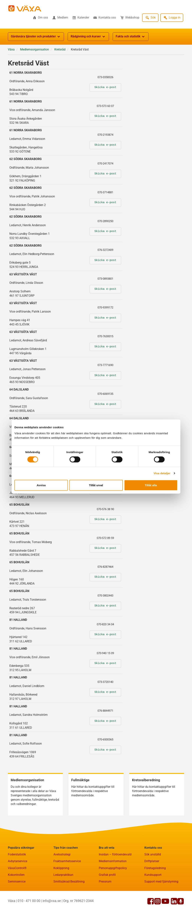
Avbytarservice (17, 861)
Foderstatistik (17, 854)
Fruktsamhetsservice (67, 861)
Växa (11, 49)
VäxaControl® (17, 868)
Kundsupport (152, 875)
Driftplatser (151, 861)
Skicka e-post (105, 87)
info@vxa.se (52, 901)
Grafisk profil (107, 875)
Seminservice (17, 881)
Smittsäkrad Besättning (69, 881)
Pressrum (105, 881)
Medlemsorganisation (34, 49)
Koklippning (61, 868)
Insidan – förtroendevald (115, 854)
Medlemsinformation (113, 861)
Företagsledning (155, 868)
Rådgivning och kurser (88, 36)
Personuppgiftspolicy (113, 868)
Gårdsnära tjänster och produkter (36, 36)
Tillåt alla (151, 485)
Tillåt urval (96, 485)
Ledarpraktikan (63, 875)
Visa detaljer (162, 473)
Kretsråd (59, 49)
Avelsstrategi (61, 854)
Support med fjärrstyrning (161, 881)
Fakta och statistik (131, 36)
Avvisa (41, 485)
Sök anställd (152, 854)
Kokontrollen (16, 875)
